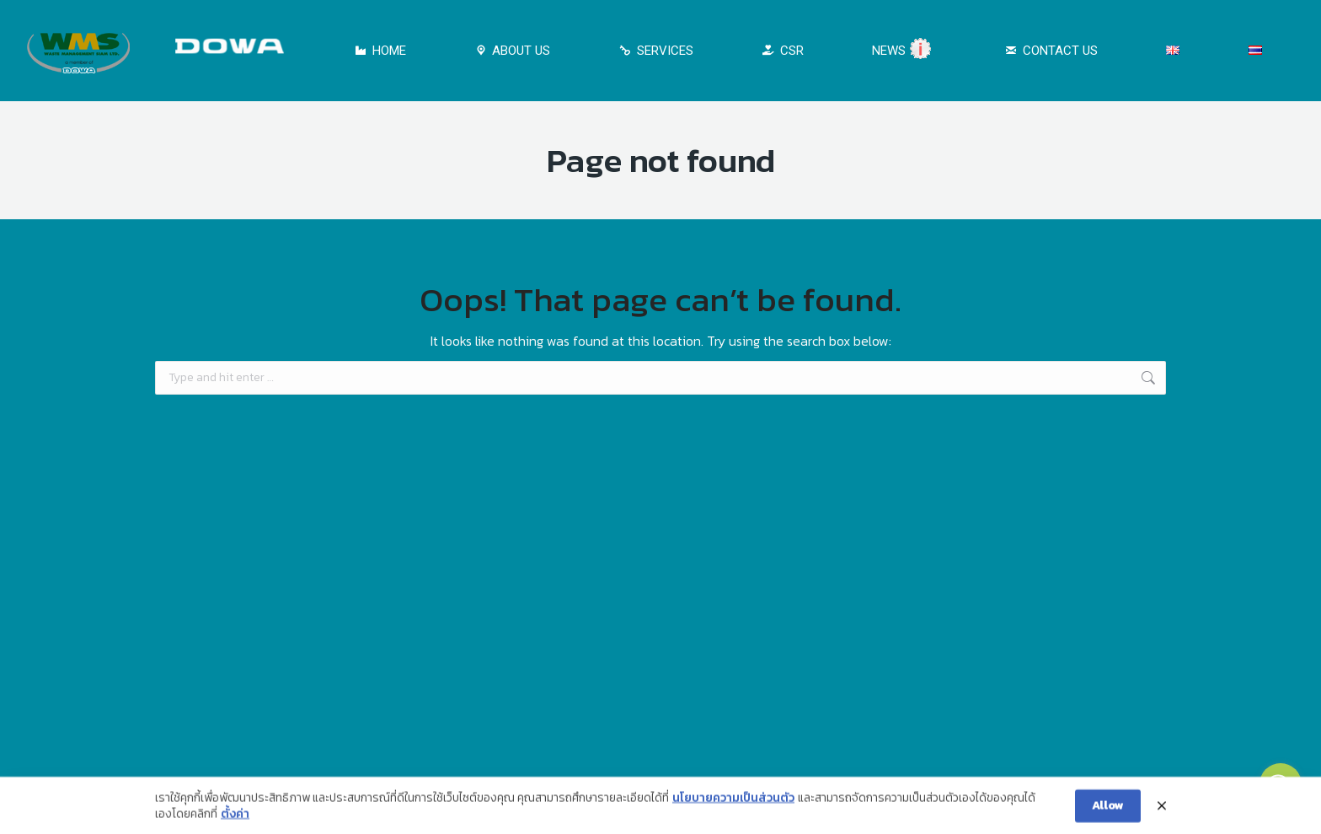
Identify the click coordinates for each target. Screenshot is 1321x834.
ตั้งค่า (235, 820)
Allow (1108, 812)
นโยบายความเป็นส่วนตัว (733, 804)
